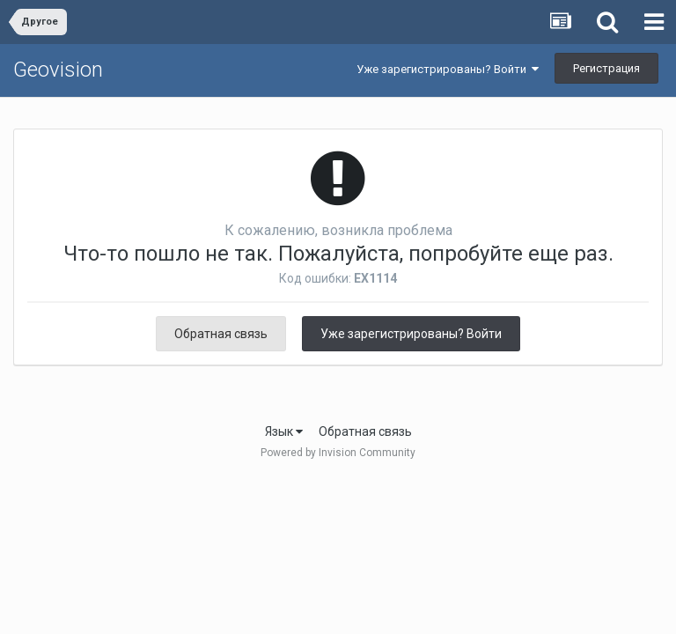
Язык (284, 431)
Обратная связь (221, 334)
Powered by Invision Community (338, 452)
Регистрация (606, 68)
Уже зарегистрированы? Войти (447, 69)
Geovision (58, 69)
